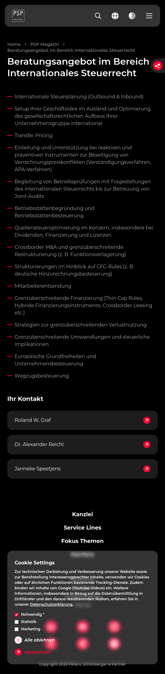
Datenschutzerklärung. (51, 604)
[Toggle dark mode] (132, 15)
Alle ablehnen (35, 640)
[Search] (98, 15)
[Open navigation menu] (149, 15)
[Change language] (115, 15)
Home (14, 44)
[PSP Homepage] (18, 16)
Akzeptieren (33, 652)
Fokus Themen (82, 541)
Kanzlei (82, 514)
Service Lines (82, 527)
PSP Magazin (44, 44)
